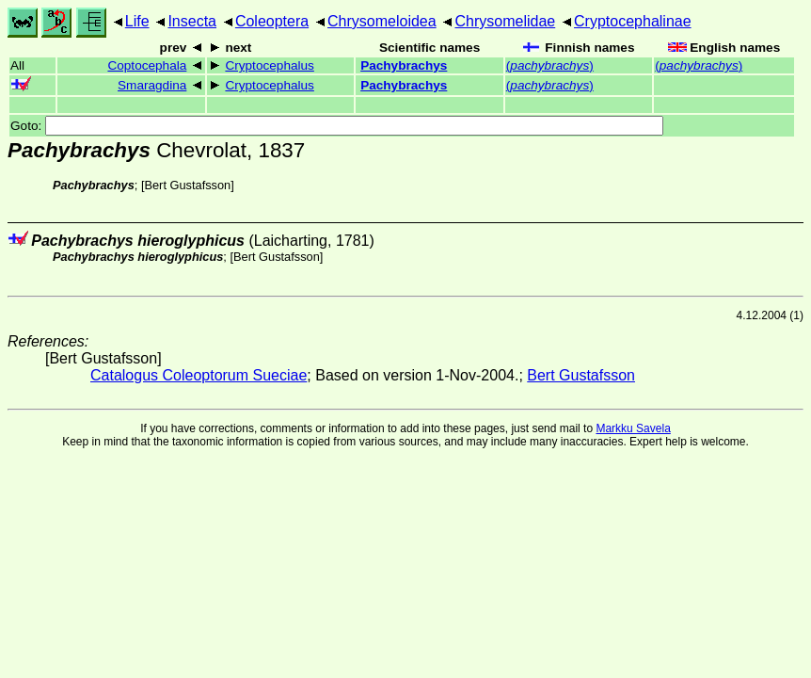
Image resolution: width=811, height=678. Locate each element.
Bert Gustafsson (187, 185)
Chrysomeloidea (382, 21)
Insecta (191, 21)
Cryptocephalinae (633, 21)
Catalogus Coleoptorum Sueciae (198, 375)
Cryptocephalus (269, 65)
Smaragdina (152, 85)
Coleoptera (272, 21)
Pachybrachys (403, 65)
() (550, 65)
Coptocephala (146, 65)
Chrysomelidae (504, 21)
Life (137, 21)
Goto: (336, 126)
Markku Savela (633, 428)
